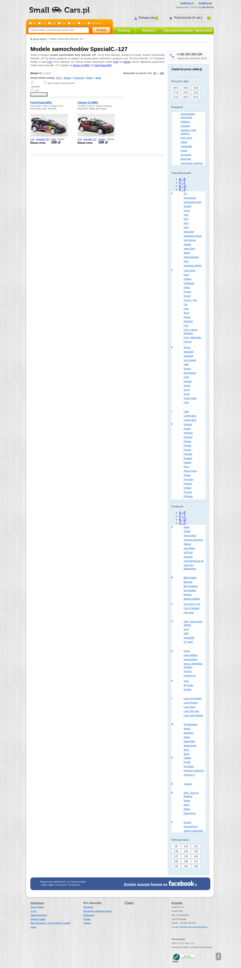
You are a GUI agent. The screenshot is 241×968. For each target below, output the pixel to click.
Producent (78, 78)
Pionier (187, 475)
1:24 (63, 23)
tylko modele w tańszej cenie (61, 83)
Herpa (187, 651)
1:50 (176, 861)
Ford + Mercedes (192, 337)
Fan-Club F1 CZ (192, 604)
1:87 (83, 23)
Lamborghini (190, 415)
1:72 (196, 861)
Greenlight (189, 637)
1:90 (196, 866)
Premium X (189, 775)
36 (155, 73)
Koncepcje (186, 154)
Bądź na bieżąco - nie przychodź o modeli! (50, 923)
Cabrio (184, 142)
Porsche (188, 492)
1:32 (186, 856)
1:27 (176, 856)
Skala (98, 78)
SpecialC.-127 (43, 139)
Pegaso (187, 441)
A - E (182, 179)
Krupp (187, 394)
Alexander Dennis (193, 236)
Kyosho (187, 689)
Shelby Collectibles (193, 831)
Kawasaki (188, 351)
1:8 (175, 846)
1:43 (73, 23)
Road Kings (190, 813)
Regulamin (88, 907)
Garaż (33, 927)
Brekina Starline (192, 599)
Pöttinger (188, 496)
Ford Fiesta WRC (103, 65)
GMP (186, 633)
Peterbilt (188, 454)
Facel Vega (189, 270)
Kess (186, 681)
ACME (187, 531)
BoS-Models (190, 590)
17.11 (176, 92)
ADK (186, 214)
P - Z (182, 189)
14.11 (186, 92)
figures (187, 317)
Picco (186, 466)
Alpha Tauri (189, 248)
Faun (186, 274)
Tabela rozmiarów (39, 915)
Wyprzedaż (204, 30)
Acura (187, 210)
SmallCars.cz (186, 3)
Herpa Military (191, 655)
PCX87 (187, 762)
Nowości (149, 30)
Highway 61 (190, 675)
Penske (187, 445)
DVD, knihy (186, 138)
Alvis (186, 261)
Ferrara (187, 291)
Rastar (187, 800)
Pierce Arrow (190, 471)
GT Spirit (188, 642)
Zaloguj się (147, 17)
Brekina (187, 594)
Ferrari (187, 296)
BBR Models (190, 577)
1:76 (176, 866)
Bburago (188, 582)
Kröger (187, 385)
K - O (182, 186)
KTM (186, 402)
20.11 (176, 88)
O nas (33, 911)
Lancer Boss (190, 420)
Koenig (187, 368)
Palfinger (188, 433)
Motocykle (186, 159)
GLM (186, 629)
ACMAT (187, 206)
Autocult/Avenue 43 (194, 561)
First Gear (189, 612)
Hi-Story (188, 671)
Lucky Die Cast (191, 711)
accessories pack (192, 202)
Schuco (187, 822)
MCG (186, 750)
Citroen (127, 62)
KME (186, 364)
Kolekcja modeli (38, 919)
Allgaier (187, 244)
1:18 (54, 23)
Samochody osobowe (192, 163)
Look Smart (189, 707)
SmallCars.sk (205, 3)
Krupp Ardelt (190, 398)
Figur (186, 308)
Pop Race (189, 766)
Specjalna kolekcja (178, 30)
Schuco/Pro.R (191, 826)
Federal (187, 279)
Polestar (188, 483)
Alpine (187, 253)
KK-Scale (188, 685)
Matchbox (189, 733)
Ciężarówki (186, 146)
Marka (89, 78)
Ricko (186, 805)
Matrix (187, 737)
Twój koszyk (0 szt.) (188, 17)
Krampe (188, 381)
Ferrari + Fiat (190, 300)
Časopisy (185, 126)
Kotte (186, 377)
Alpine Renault (191, 257)
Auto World (189, 548)
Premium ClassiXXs (194, 770)
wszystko (35, 86)
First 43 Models (191, 608)
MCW (186, 754)
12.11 (196, 92)
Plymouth (188, 479)
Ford (115, 62)
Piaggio (187, 462)
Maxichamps (190, 745)
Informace (37, 903)
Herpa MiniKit (190, 659)
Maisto (187, 728)
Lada (186, 411)
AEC (186, 219)
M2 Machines (190, 724)
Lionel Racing (191, 702)
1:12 (44, 23)
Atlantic (187, 544)
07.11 (196, 97)
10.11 (186, 97)
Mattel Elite (189, 741)
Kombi (184, 150)
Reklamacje (88, 915)
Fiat (185, 304)
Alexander (189, 231)
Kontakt (86, 919)
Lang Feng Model (192, 698)
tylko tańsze (96, 23)
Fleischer (188, 321)
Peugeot (188, 458)
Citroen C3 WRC (81, 65)
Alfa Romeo (190, 240)
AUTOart (188, 552)
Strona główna (39, 39)
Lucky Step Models (193, 715)
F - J (182, 182)
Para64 (187, 758)
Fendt (187, 287)
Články (129, 903)
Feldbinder (189, 283)
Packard (188, 424)
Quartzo (188, 784)
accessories (190, 198)
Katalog (124, 30)
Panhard (188, 437)
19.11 (186, 88)
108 (162, 73)
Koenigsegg (190, 373)
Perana (187, 450)
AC (185, 193)
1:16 (176, 851)
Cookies (87, 923)
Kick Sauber (190, 360)
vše (34, 23)
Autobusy (185, 121)
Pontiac (187, 488)
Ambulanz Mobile (192, 265)
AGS (186, 227)
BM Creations (191, 586)
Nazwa (67, 78)
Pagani (187, 428)
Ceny (58, 78)
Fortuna (187, 341)
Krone (187, 390)
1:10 (186, 846)
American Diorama (193, 540)
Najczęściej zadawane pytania (97, 911)
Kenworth (188, 356)
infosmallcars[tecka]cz (193, 927)
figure (186, 313)
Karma (187, 347)
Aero (186, 223)
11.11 (176, 97)
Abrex (187, 527)
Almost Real (190, 535)
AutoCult (188, 556)
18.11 (196, 88)
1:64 (186, 861)
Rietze (187, 809)
